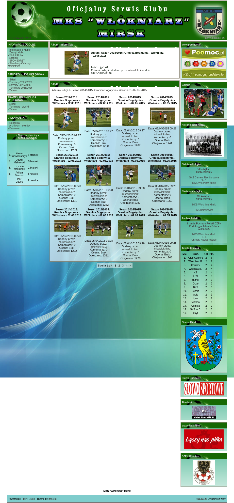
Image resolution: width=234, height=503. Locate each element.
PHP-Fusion (28, 499)
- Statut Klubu (15, 55)
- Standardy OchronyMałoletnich (19, 64)
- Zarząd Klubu (16, 52)
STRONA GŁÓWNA (20, 38)
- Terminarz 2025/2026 (20, 87)
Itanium (53, 499)
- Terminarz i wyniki (18, 106)
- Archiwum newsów (19, 125)
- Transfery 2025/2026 (20, 82)
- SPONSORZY (16, 60)
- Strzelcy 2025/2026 (19, 85)
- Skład (12, 79)
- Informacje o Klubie (19, 49)
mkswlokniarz (136, 70)
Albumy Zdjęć (60, 90)
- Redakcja (14, 123)
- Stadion (13, 58)
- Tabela (12, 90)
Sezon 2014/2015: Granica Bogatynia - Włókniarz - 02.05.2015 (109, 90)
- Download (14, 128)
